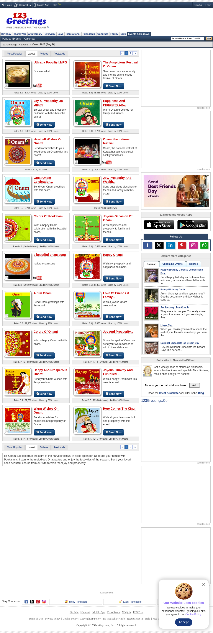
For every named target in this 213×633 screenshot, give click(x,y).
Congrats (102, 34)
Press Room (113, 612)
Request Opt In (135, 618)
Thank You (19, 34)
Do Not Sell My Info (114, 618)
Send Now (113, 86)
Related (193, 264)
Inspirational (73, 34)
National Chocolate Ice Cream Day (180, 343)
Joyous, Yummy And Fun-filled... (118, 372)
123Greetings (10, 44)
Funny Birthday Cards (173, 289)
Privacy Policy (52, 618)
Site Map (74, 612)
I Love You (166, 325)
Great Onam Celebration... (43, 179)
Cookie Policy (70, 618)
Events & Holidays (138, 34)
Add (194, 385)
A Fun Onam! (43, 293)
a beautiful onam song (50, 254)
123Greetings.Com (155, 400)
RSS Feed (138, 612)
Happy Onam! (113, 254)
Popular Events (11, 38)
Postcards (59, 53)
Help (147, 618)
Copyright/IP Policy (90, 618)
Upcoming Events (172, 264)
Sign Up (198, 5)
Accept (184, 622)
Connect (23, 5)
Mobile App (43, 5)
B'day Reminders (76, 601)
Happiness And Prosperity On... (114, 102)
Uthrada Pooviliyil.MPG (50, 62)
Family (114, 34)
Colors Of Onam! (46, 331)
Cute (123, 34)
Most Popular (14, 53)
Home (8, 5)
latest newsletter (169, 393)
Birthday (6, 34)
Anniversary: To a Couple (175, 307)
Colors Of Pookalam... (49, 216)
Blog (54, 5)
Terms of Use (36, 618)
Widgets (126, 612)
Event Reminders (130, 601)
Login (208, 5)
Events (24, 44)
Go (209, 38)
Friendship (89, 34)
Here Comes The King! (119, 408)
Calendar (30, 38)
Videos (44, 53)
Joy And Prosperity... (118, 331)
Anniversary (35, 34)
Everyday (49, 34)
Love (60, 34)
